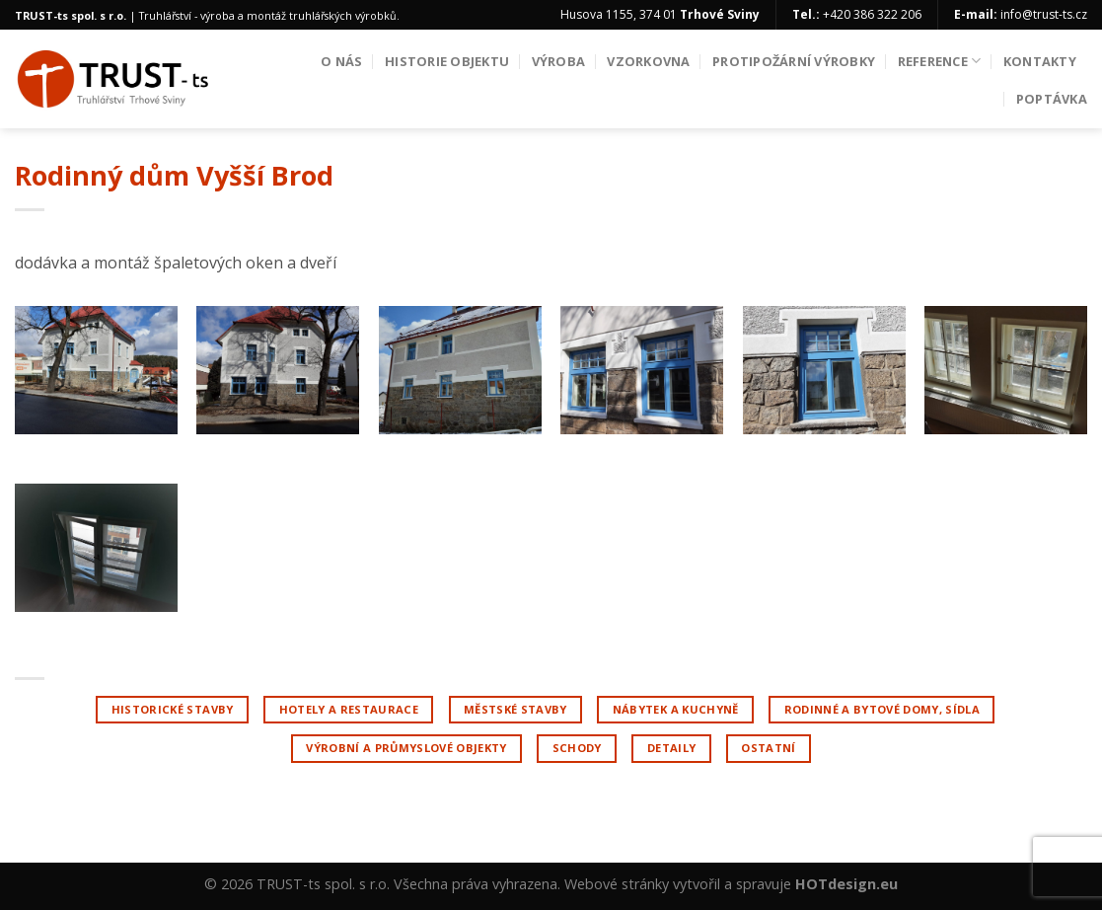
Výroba (559, 61)
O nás (341, 61)
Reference (940, 60)
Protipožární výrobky (793, 61)
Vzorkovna (648, 61)
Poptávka (1051, 99)
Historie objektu (447, 61)
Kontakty (1039, 61)
